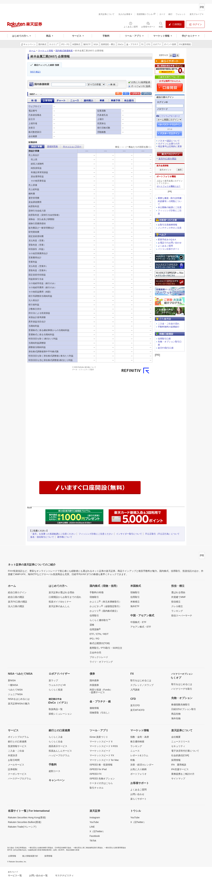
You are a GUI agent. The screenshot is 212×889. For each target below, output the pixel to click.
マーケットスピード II (101, 741)
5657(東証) (35, 72)
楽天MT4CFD (137, 710)
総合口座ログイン (17, 592)
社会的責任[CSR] (180, 755)
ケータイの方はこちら (101, 783)
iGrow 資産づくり (99, 737)
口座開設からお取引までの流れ (65, 597)
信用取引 (94, 615)
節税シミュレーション (60, 713)
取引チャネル (97, 787)
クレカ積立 (177, 606)
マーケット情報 (45, 50)
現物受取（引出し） (100, 712)
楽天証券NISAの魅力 (19, 703)
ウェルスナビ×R (57, 685)
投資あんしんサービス (60, 750)
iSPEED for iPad (98, 769)
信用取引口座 (164, 338)
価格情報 (94, 708)
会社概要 (176, 737)
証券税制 (12, 769)
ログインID (162, 102)
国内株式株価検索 (64, 50)
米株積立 (135, 601)
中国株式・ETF (138, 622)
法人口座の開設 (16, 606)
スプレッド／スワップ (142, 685)
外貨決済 (12, 755)
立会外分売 (95, 652)
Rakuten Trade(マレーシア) (22, 826)
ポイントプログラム (18, 737)
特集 (132, 760)
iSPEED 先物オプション (102, 778)
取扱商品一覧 (56, 709)
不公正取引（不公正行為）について (162, 534)
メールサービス (16, 764)
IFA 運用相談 (178, 764)
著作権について (64, 537)
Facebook (95, 836)
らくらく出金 (56, 741)
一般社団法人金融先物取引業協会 (40, 848)
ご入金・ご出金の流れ (168, 323)
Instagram (95, 817)
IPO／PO (94, 638)
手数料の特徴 (97, 592)
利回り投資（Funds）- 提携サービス (101, 691)
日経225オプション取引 (183, 709)
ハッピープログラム (59, 755)
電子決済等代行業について (185, 750)
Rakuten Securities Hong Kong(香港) (27, 817)
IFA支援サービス (180, 769)
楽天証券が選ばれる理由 (61, 592)
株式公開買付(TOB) (100, 643)
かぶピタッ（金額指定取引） (105, 606)
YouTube (94, 822)
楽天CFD (135, 705)
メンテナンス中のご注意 (170, 228)
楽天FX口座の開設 (17, 601)
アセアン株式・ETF (140, 626)
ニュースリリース (180, 741)
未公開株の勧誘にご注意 (170, 207)
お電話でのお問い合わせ (170, 242)
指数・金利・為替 (139, 737)
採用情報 (176, 760)
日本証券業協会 (20, 848)
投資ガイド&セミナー (60, 601)
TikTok (93, 840)
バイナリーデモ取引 (181, 689)
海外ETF (134, 606)
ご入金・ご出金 (16, 750)
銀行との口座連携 (17, 741)
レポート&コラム (139, 755)
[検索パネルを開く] (160, 25)
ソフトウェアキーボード (170, 116)
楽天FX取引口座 (166, 348)
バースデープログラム (19, 778)
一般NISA (13, 685)
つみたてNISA (15, 689)
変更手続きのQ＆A (167, 239)
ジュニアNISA (15, 694)
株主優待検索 (137, 741)
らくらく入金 (56, 737)
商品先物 (176, 713)
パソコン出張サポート (168, 249)
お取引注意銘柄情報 (167, 224)
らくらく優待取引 (100, 619)
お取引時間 (14, 760)
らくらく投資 (56, 689)
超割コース (54, 771)
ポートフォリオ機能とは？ (169, 186)
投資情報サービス (17, 746)
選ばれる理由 (178, 592)
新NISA (12, 680)
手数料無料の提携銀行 (168, 327)
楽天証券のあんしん (59, 606)
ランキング (177, 611)
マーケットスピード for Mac (104, 760)
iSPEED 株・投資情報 (101, 764)
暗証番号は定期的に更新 (170, 146)
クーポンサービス (17, 774)
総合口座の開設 (16, 597)
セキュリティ (178, 746)
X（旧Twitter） (97, 831)
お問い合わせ (137, 794)
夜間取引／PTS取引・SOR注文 (106, 648)
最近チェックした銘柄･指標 (46, 65)
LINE (92, 826)
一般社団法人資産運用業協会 (115, 848)
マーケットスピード (100, 750)
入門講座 (135, 689)
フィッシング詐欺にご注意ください (96, 534)
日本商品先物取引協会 (63, 848)
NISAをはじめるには (19, 699)
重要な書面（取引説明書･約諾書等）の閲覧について (170, 201)
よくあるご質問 (165, 246)
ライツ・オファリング (101, 661)
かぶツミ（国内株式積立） (104, 610)
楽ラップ (53, 680)
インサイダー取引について (129, 534)
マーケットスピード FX (102, 755)
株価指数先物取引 (180, 704)
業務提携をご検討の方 (182, 774)
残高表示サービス (58, 746)
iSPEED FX (96, 774)
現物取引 (94, 597)
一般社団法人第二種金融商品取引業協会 (88, 848)
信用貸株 (95, 629)
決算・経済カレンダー (142, 764)
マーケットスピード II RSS (104, 746)
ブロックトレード (99, 657)
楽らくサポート (138, 799)
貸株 (92, 624)
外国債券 (94, 685)
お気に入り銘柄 (138, 769)
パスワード (162, 109)
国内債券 (94, 680)
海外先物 (176, 718)
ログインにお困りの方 (169, 143)
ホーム (32, 50)
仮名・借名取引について (42, 537)
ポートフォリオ (138, 774)
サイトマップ (178, 778)
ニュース (135, 750)
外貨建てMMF (178, 597)
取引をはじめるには (140, 680)
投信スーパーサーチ (181, 615)
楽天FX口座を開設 (167, 158)
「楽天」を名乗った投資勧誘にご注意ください (53, 534)
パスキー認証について (169, 141)
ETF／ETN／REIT (99, 634)
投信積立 (176, 601)
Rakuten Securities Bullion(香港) (24, 822)
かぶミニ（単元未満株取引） (105, 601)
